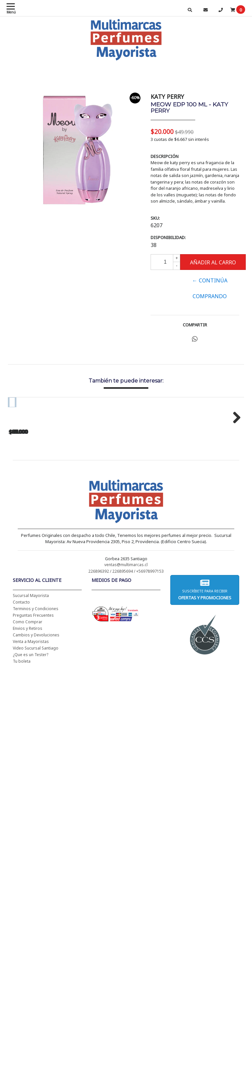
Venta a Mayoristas (31, 723)
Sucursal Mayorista (31, 677)
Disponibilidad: (168, 237)
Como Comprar (27, 704)
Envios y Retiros (27, 710)
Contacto (21, 684)
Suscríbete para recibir (204, 672)
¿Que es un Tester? (30, 737)
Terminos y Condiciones (35, 691)
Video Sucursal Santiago (35, 730)
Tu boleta (22, 743)
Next (234, 457)
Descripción (164, 156)
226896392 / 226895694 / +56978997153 (126, 653)
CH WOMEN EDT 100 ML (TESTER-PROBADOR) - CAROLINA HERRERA (140, 496)
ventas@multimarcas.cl (126, 647)
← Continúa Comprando (209, 288)
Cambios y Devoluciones (36, 717)
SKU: (155, 218)
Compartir (195, 325)
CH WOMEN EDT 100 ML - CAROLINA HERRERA (52, 496)
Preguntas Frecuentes (33, 697)
